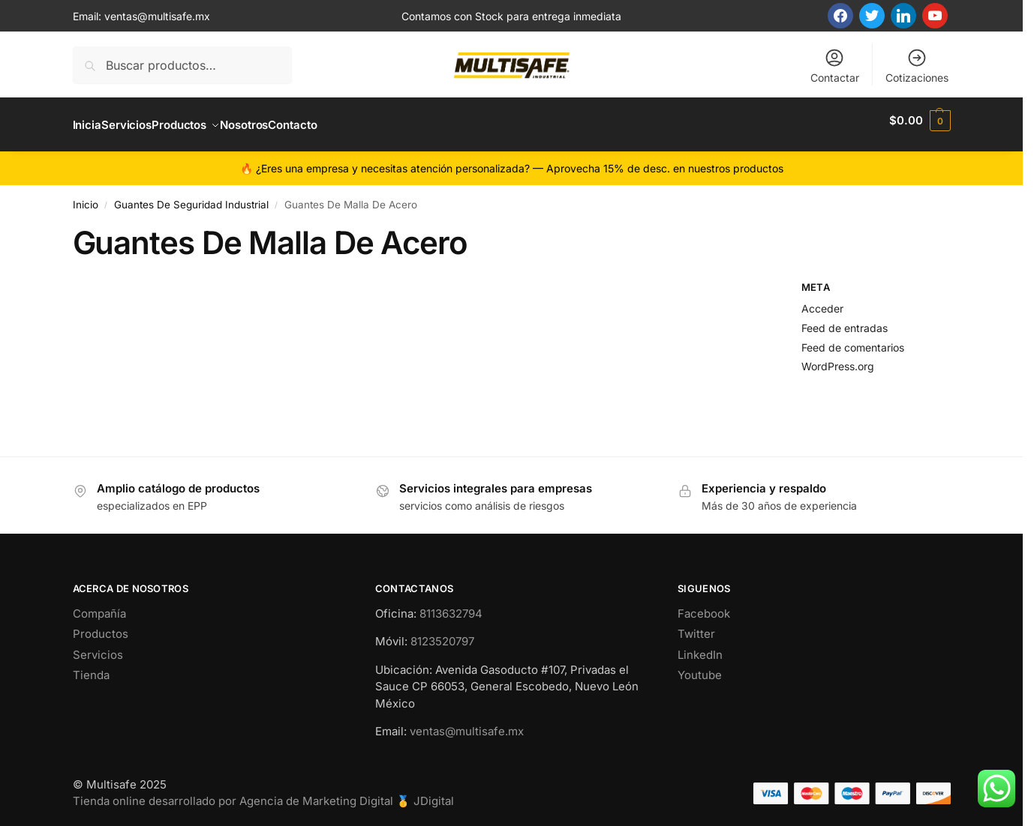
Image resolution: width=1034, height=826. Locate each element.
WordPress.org (837, 358)
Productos (100, 625)
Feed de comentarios (852, 338)
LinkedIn (700, 646)
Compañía (99, 605)
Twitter (696, 625)
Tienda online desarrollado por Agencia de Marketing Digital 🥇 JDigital (263, 793)
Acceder (822, 300)
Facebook (704, 605)
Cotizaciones (916, 65)
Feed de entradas (844, 319)
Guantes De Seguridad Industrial (191, 196)
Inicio (85, 196)
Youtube (700, 667)
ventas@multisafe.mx (157, 16)
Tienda (91, 667)
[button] (919, 120)
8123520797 (442, 633)
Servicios (98, 646)
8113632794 (450, 605)
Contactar (834, 65)
